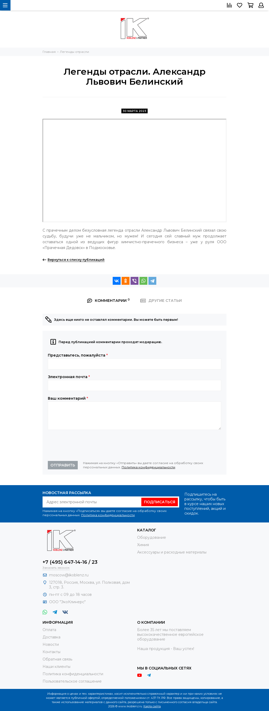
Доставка (51, 637)
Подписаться (159, 502)
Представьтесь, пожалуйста (78, 355)
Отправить (62, 465)
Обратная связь (57, 659)
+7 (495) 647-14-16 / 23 (70, 562)
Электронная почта (69, 377)
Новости (51, 644)
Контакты (51, 651)
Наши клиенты (56, 666)
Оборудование (151, 537)
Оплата (49, 629)
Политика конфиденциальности (148, 467)
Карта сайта (152, 706)
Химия (143, 544)
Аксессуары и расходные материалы (171, 552)
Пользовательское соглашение (72, 681)
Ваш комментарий (68, 398)
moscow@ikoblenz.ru (69, 575)
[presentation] (88, 445)
